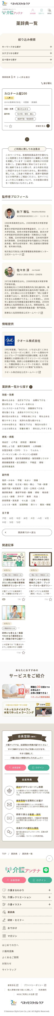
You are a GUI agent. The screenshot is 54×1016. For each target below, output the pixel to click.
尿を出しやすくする (42, 428)
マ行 (47, 518)
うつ (25, 450)
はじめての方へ (10, 945)
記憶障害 (24, 504)
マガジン (9, 936)
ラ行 (11, 522)
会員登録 (33, 11)
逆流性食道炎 (8, 466)
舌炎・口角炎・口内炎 (34, 488)
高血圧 (5, 442)
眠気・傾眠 (45, 504)
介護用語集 (8, 951)
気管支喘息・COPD (11, 450)
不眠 (19, 480)
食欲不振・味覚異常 (25, 118)
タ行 (25, 518)
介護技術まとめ (9, 628)
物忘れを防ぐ (41, 424)
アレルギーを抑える (24, 404)
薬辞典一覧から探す (15, 387)
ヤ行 (4, 522)
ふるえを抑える (9, 428)
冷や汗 (20, 496)
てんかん (34, 450)
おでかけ (9, 928)
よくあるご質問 (10, 957)
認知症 (23, 442)
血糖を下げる (39, 400)
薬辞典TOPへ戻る (27, 532)
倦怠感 (45, 492)
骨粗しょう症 (8, 446)
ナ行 (32, 518)
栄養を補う (25, 428)
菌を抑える (7, 404)
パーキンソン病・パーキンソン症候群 (19, 454)
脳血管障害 (7, 458)
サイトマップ (9, 969)
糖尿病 (33, 442)
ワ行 (18, 522)
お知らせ (7, 963)
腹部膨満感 (7, 492)
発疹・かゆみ (8, 480)
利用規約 (43, 989)
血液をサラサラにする (27, 412)
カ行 (11, 518)
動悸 (29, 496)
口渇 (33, 500)
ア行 (4, 518)
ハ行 (40, 518)
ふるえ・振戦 (8, 496)
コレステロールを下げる (13, 408)
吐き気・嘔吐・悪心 (25, 114)
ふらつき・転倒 (9, 504)
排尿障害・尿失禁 (10, 500)
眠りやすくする (9, 420)
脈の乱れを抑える (10, 416)
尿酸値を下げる (35, 408)
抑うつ (34, 504)
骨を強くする (8, 412)
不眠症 (33, 462)
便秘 (41, 462)
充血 (36, 496)
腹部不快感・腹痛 (23, 492)
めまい (28, 480)
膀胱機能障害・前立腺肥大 (14, 462)
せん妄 (25, 500)
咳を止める (44, 416)
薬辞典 (8, 912)
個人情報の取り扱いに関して (20, 989)
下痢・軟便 (42, 484)
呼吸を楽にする (29, 416)
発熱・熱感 (7, 484)
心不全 (14, 442)
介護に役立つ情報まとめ (12, 575)
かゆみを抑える (9, 424)
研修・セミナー (13, 920)
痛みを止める (22, 109)
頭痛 (36, 480)
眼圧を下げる (26, 424)
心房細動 (37, 446)
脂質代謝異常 (23, 446)
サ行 (18, 518)
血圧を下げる (23, 400)
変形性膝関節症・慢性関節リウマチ (32, 458)
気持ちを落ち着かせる (30, 420)
